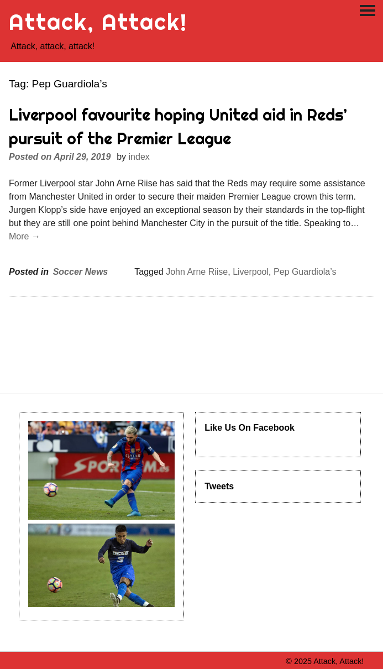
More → (24, 236)
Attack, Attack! (98, 21)
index (139, 156)
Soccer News (80, 271)
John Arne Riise (197, 271)
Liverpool (251, 271)
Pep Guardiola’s (305, 271)
